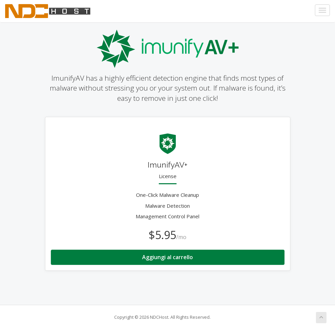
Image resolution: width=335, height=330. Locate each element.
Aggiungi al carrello (167, 257)
